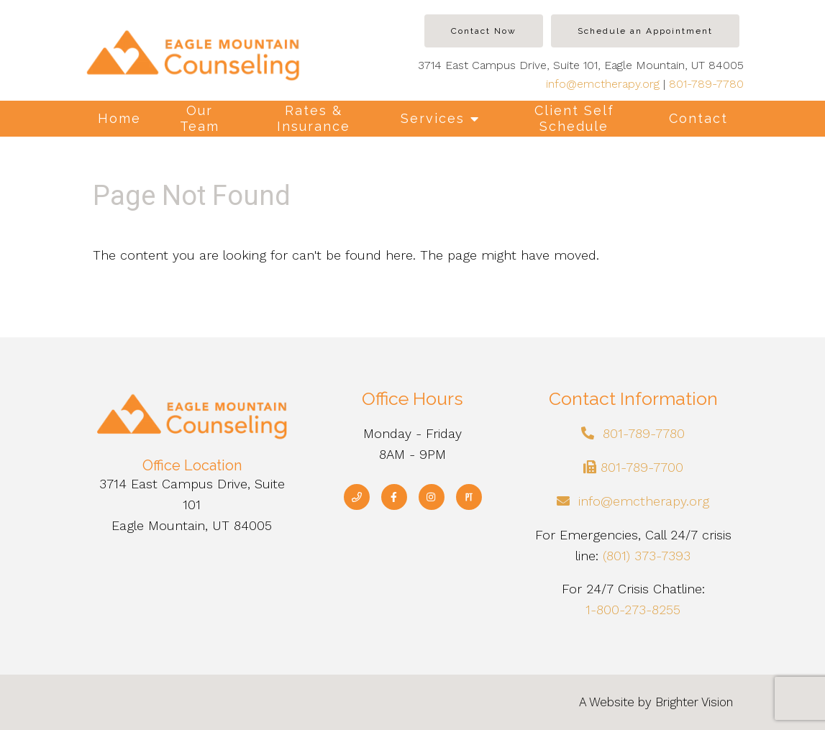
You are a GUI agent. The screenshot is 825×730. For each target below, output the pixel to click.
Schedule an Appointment (645, 31)
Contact (698, 118)
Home (119, 118)
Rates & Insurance (313, 118)
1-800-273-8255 (632, 609)
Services (433, 118)
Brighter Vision (694, 702)
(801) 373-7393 (646, 555)
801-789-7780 (706, 84)
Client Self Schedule (574, 118)
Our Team (199, 118)
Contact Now (483, 31)
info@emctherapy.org (603, 84)
